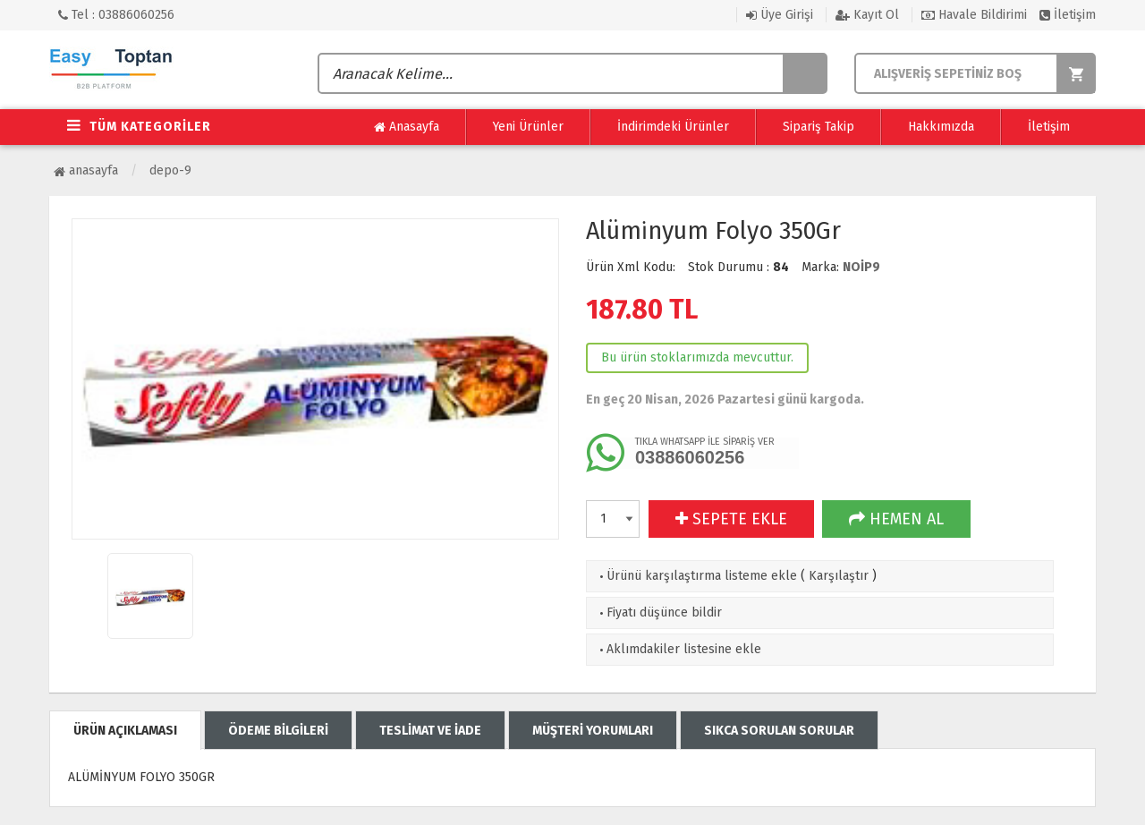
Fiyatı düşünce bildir (659, 612)
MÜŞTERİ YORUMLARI (592, 730)
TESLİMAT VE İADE (430, 730)
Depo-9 (170, 170)
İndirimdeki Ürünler (673, 126)
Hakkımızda (941, 126)
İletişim (1067, 14)
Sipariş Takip (818, 126)
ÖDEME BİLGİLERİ (278, 730)
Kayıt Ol (867, 14)
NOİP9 (861, 267)
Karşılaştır (839, 575)
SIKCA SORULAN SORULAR (779, 730)
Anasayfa (406, 127)
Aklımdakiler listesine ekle (678, 649)
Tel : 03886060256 (116, 14)
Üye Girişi (779, 14)
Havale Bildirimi (974, 14)
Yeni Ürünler (528, 126)
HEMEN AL (896, 519)
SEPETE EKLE (731, 519)
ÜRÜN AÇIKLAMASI (125, 730)
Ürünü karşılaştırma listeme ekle (696, 575)
